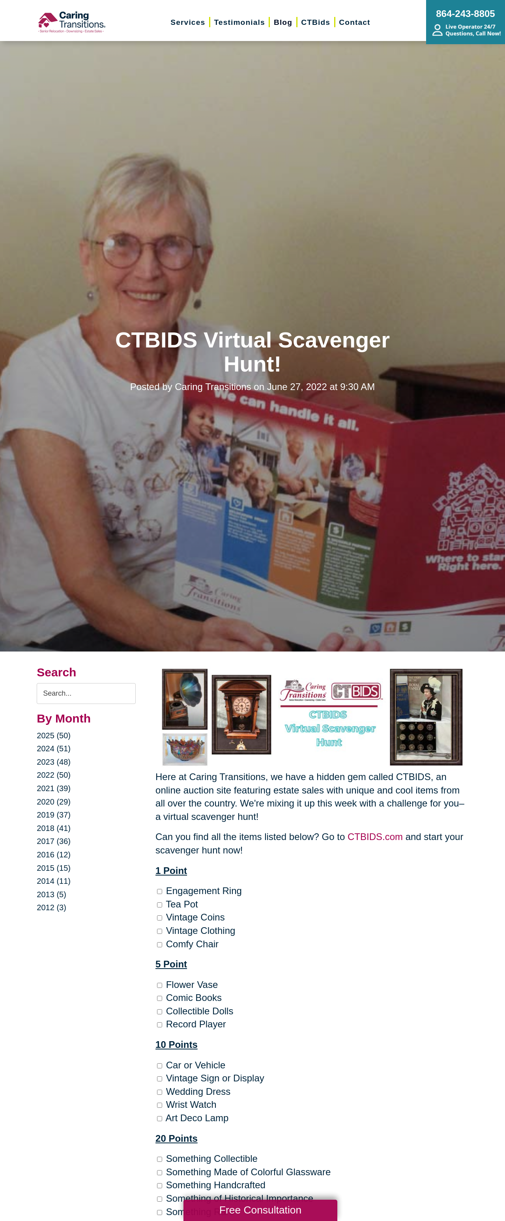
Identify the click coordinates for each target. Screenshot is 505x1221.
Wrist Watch (187, 1104)
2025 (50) (54, 735)
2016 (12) (54, 854)
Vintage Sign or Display (210, 1078)
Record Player (191, 1024)
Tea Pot (177, 904)
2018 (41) (54, 828)
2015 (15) (54, 868)
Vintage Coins (191, 917)
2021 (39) (54, 788)
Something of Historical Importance (235, 1198)
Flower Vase (187, 984)
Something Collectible (207, 1158)
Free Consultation (260, 1210)
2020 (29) (54, 801)
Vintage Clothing (196, 930)
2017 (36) (54, 841)
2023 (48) (54, 762)
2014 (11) (54, 881)
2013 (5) (51, 894)
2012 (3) (51, 907)
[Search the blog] (86, 693)
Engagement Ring (199, 890)
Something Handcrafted (211, 1185)
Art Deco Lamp (192, 1118)
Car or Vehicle (191, 1065)
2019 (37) (54, 814)
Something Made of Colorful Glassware (244, 1172)
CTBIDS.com (375, 836)
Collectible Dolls (195, 1011)
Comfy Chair (188, 944)
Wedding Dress (193, 1091)
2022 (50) (54, 775)
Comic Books (189, 997)
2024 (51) (54, 748)
